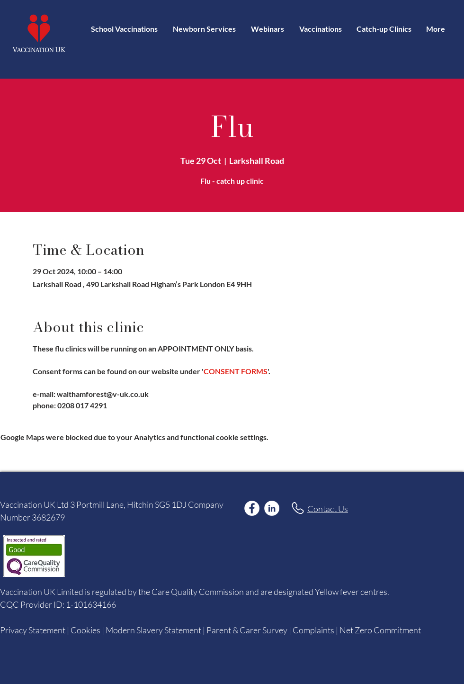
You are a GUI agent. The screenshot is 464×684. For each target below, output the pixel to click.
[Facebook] (251, 508)
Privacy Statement (32, 630)
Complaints (313, 630)
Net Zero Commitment (380, 630)
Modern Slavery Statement (153, 630)
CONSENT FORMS (236, 371)
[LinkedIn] (271, 508)
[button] (320, 28)
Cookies (85, 630)
